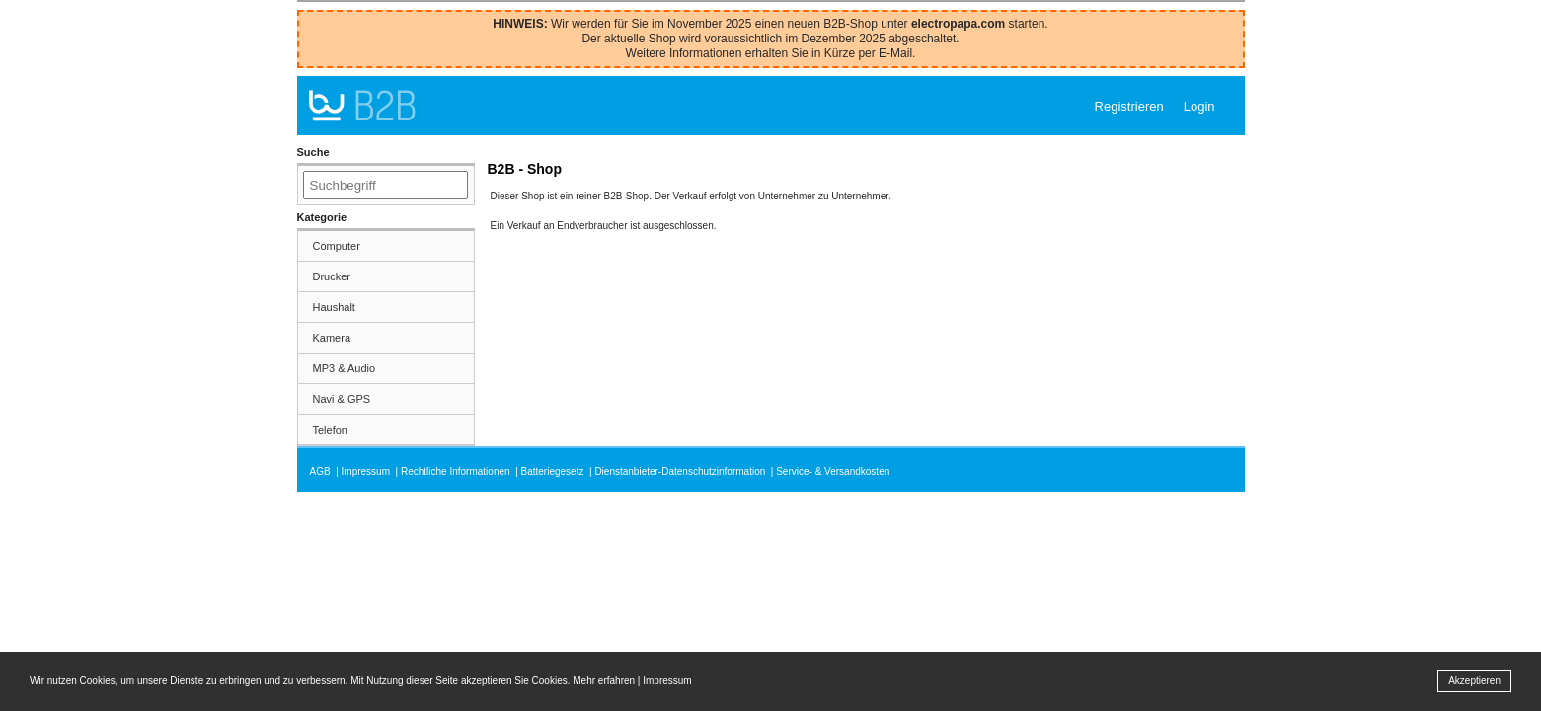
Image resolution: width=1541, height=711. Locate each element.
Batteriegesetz (552, 471)
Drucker (332, 276)
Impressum (366, 471)
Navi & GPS (342, 399)
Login (1199, 106)
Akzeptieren (1474, 680)
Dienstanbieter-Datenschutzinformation (679, 471)
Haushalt (334, 307)
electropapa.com (958, 24)
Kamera (332, 338)
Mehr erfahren (604, 680)
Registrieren (1129, 106)
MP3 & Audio (344, 368)
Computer (336, 246)
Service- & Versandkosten (832, 471)
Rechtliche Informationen (455, 471)
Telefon (330, 429)
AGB (320, 471)
